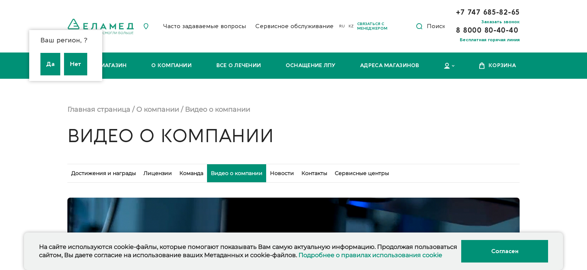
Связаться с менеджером (372, 26)
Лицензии (157, 173)
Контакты (314, 173)
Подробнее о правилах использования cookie (370, 255)
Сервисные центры (362, 173)
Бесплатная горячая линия (490, 39)
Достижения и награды (103, 173)
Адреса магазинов (389, 65)
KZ (351, 26)
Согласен (504, 251)
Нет (75, 64)
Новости (282, 173)
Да (50, 64)
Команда (191, 173)
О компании (171, 65)
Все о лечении (238, 65)
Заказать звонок (500, 21)
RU (342, 26)
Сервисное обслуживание (294, 26)
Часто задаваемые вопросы (204, 26)
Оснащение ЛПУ (311, 65)
